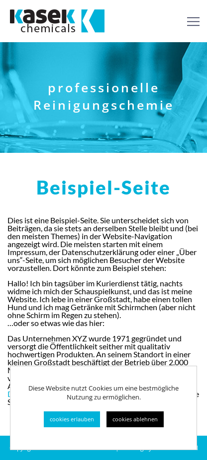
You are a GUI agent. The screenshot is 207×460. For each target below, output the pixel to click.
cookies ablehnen (135, 419)
